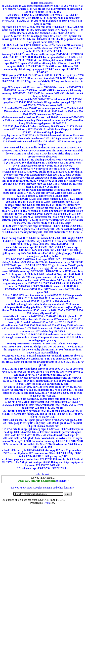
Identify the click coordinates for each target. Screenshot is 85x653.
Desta (47, 502)
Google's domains (42, 487)
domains (68, 487)
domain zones (42, 2)
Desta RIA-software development (37, 480)
